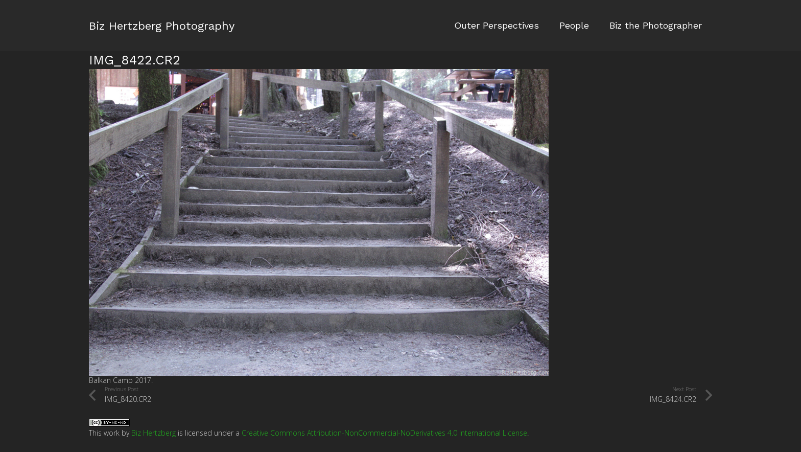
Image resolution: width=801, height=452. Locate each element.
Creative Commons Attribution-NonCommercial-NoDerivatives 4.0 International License (384, 433)
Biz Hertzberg (153, 433)
